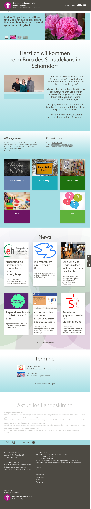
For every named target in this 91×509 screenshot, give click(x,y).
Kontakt (67, 5)
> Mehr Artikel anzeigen (45, 342)
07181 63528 (57, 143)
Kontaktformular (68, 146)
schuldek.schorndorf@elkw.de (62, 145)
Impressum (40, 475)
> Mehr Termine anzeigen (45, 383)
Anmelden (39, 482)
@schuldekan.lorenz (19, 467)
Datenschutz (40, 477)
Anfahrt (38, 467)
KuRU (73, 5)
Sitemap (39, 479)
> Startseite (8, 12)
